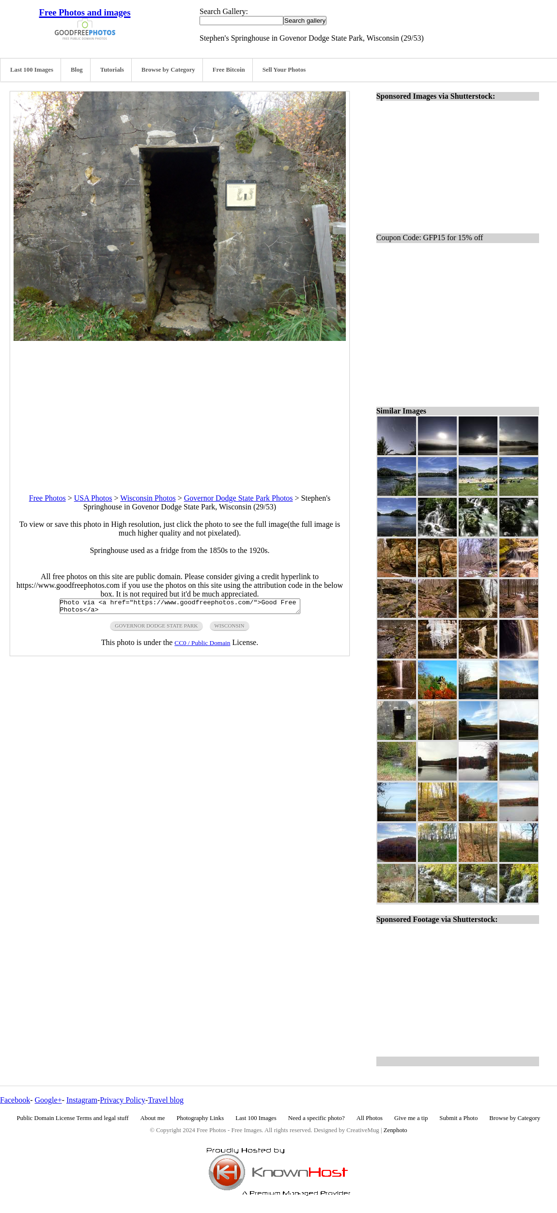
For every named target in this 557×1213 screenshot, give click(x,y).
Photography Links (200, 1118)
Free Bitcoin (229, 69)
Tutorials (112, 69)
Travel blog (166, 1100)
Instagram (81, 1100)
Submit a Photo (458, 1118)
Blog (77, 69)
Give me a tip (411, 1118)
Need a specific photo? (316, 1118)
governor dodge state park (156, 628)
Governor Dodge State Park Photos (238, 498)
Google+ (48, 1100)
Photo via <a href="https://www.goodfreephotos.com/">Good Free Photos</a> (180, 608)
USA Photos (93, 498)
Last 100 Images (31, 69)
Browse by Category (168, 69)
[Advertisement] (179, 408)
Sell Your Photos (284, 69)
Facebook (15, 1100)
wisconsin (230, 628)
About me (152, 1118)
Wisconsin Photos (147, 498)
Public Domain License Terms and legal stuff (73, 1118)
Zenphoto (395, 1130)
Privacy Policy (122, 1100)
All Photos (369, 1118)
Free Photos (47, 498)
